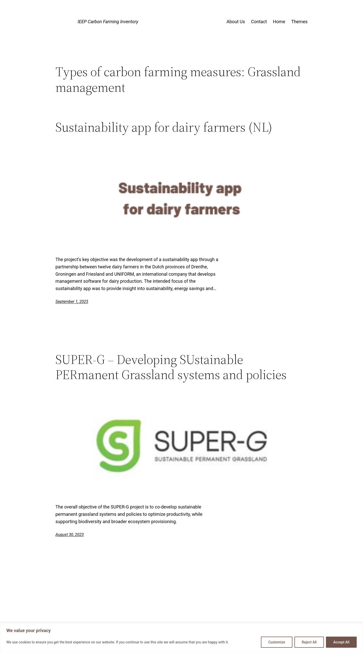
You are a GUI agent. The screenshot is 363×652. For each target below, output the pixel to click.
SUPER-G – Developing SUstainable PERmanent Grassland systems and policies (171, 367)
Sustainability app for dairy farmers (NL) (163, 127)
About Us (235, 21)
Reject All (309, 642)
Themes (299, 21)
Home (279, 21)
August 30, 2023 (69, 534)
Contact (259, 21)
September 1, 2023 (71, 301)
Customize (276, 642)
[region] (181, 637)
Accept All (341, 642)
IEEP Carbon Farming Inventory (108, 21)
